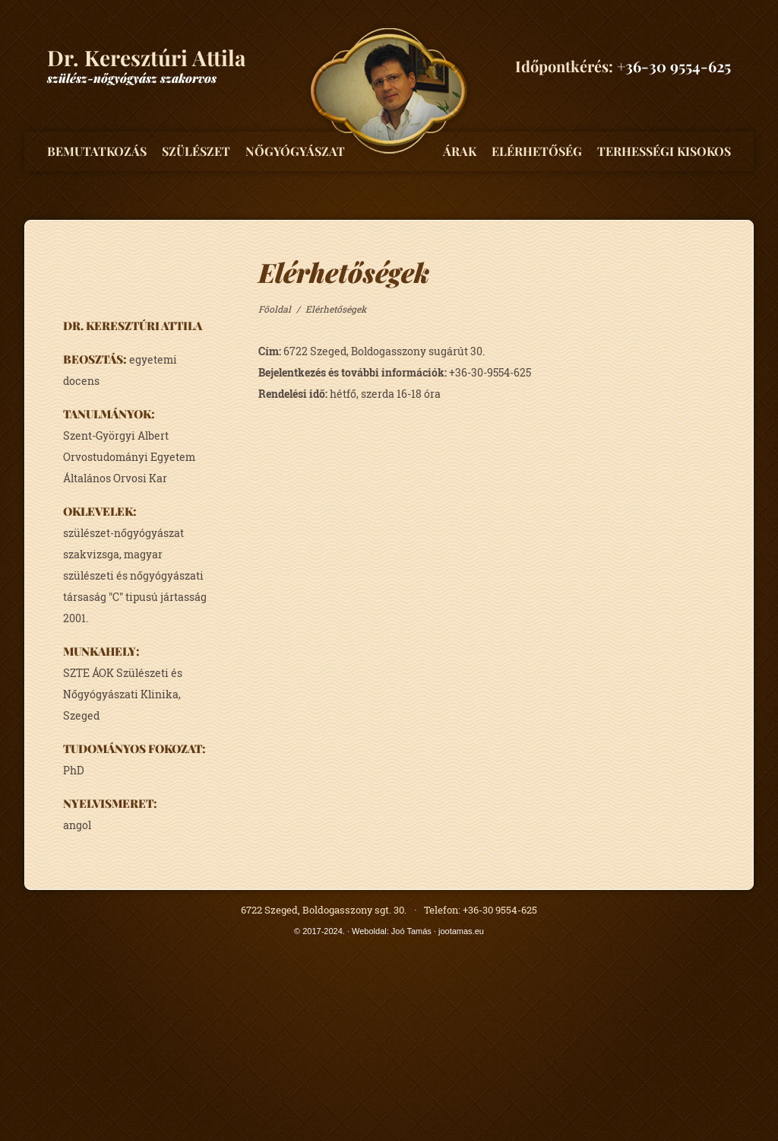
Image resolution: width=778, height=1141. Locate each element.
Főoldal (274, 309)
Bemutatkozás (97, 151)
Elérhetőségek (335, 309)
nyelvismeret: (110, 803)
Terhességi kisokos (664, 151)
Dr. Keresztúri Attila (132, 325)
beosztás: (95, 359)
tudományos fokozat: (134, 748)
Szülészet (196, 151)
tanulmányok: (109, 413)
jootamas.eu (461, 931)
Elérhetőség (537, 151)
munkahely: (101, 651)
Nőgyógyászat (295, 151)
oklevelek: (100, 511)
